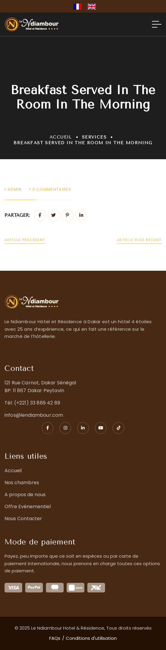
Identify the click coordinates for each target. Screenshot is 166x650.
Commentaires (51, 189)
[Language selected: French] (88, 6)
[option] (93, 7)
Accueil (61, 137)
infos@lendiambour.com (34, 415)
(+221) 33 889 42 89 (37, 402)
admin (15, 189)
